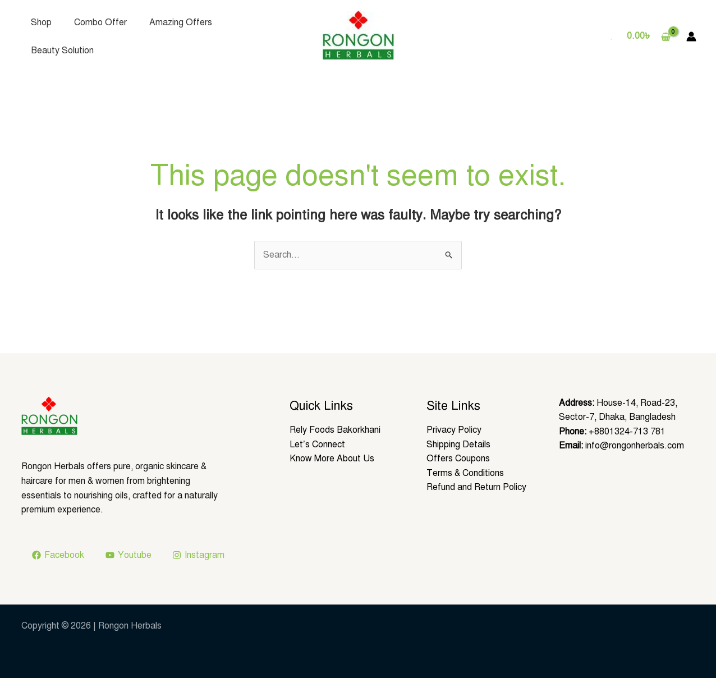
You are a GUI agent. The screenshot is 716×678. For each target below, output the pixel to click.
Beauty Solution (62, 50)
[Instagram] (198, 555)
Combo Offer (100, 22)
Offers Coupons (458, 458)
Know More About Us (332, 458)
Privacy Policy (453, 430)
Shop (41, 22)
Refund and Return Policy (476, 487)
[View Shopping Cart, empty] (648, 36)
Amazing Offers (180, 22)
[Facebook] (58, 555)
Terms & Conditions (465, 473)
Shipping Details (458, 444)
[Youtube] (128, 555)
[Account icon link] (691, 36)
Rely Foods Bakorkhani (335, 430)
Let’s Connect (317, 444)
